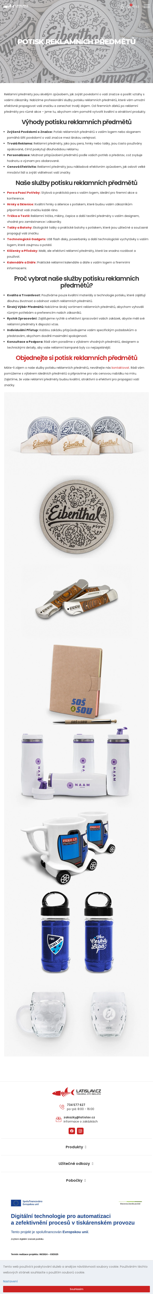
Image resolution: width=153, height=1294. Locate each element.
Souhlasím (76, 1289)
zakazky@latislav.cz (79, 1117)
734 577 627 (76, 1105)
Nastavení (10, 1281)
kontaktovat (120, 368)
